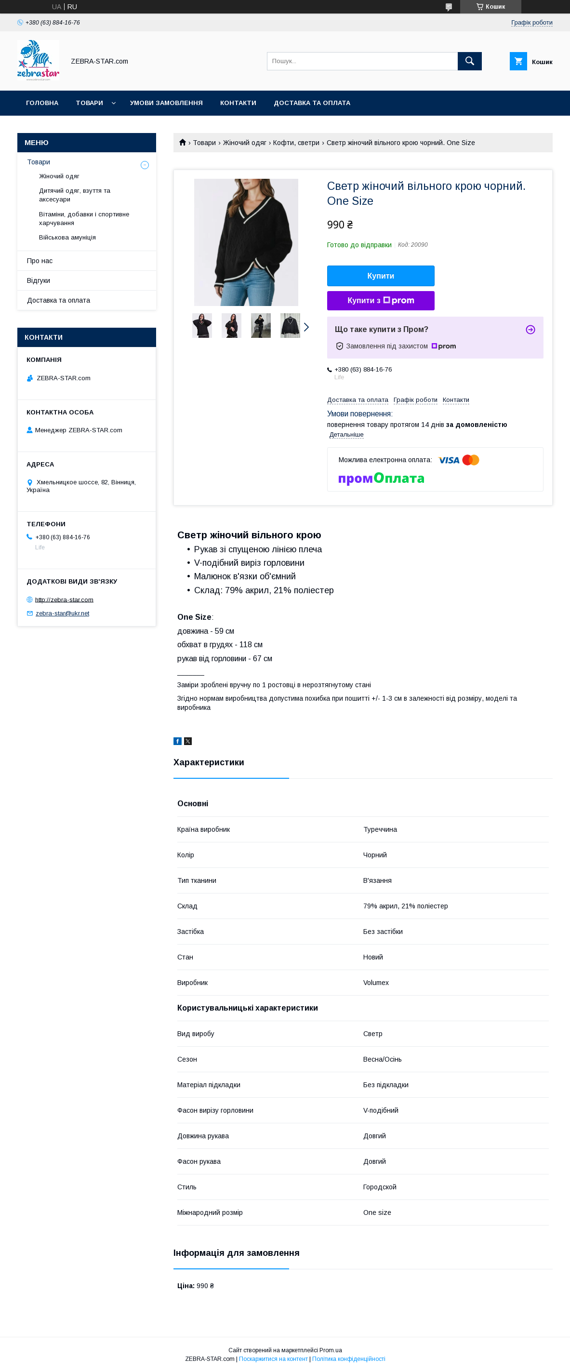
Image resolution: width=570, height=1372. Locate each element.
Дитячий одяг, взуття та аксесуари (74, 195)
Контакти (238, 103)
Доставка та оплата (312, 103)
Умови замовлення (166, 103)
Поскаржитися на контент (273, 1359)
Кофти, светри (296, 143)
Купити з (380, 300)
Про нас (40, 261)
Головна (42, 103)
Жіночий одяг (244, 143)
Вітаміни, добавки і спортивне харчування (84, 218)
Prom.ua (330, 1350)
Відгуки (38, 280)
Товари (89, 103)
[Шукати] (470, 61)
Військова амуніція (67, 237)
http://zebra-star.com (64, 599)
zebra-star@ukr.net (62, 613)
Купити (381, 276)
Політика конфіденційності (348, 1359)
